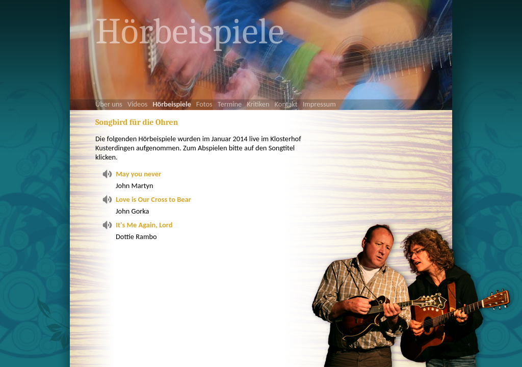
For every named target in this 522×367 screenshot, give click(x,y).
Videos (137, 104)
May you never (138, 173)
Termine (230, 104)
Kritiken (258, 104)
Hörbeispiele (171, 104)
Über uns (108, 104)
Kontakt (286, 104)
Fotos (204, 104)
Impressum (319, 104)
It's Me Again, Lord (144, 224)
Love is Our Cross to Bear (153, 199)
